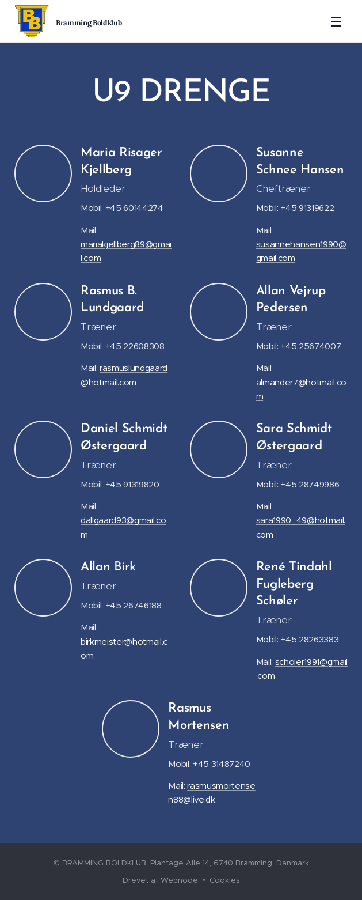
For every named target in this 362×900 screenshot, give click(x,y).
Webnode (179, 880)
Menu (336, 21)
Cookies (224, 880)
